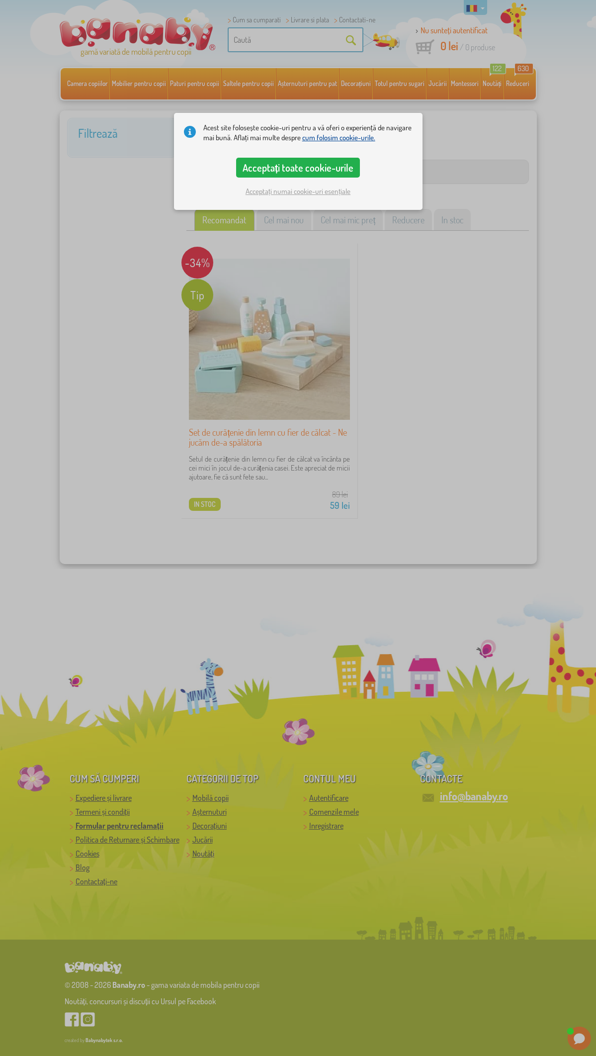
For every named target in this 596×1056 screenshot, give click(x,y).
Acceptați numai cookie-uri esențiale (298, 191)
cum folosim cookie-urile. (338, 137)
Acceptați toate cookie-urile (298, 167)
